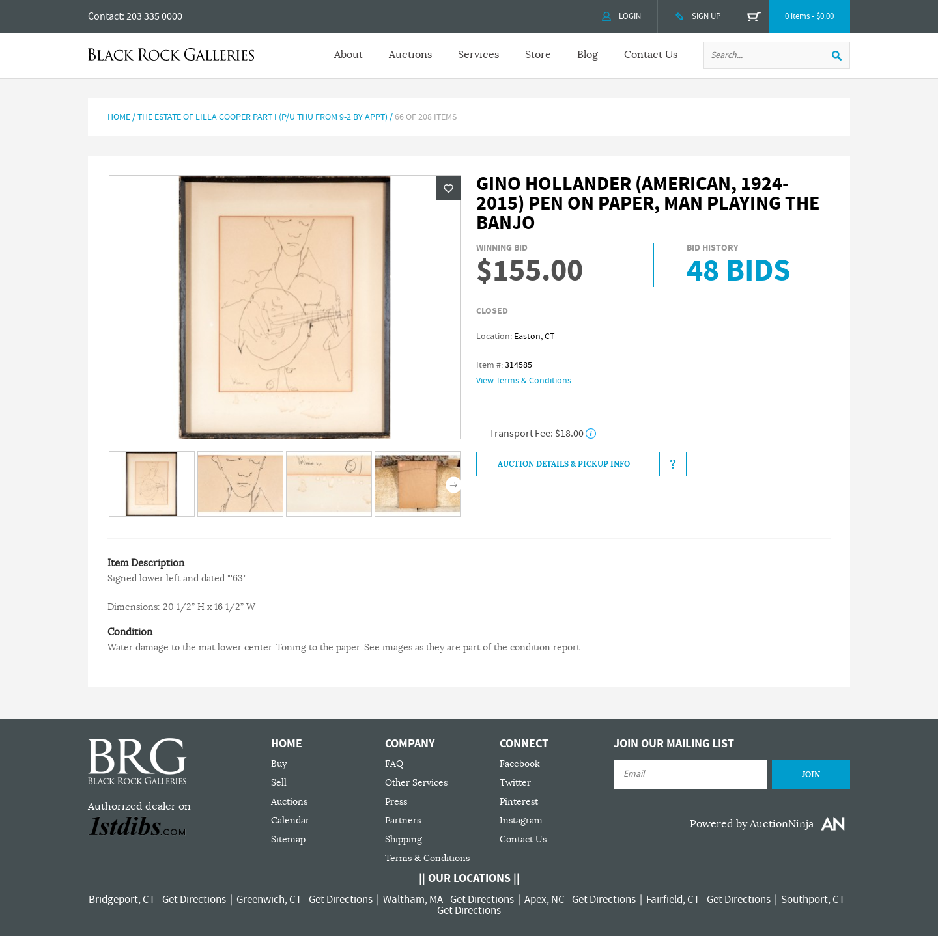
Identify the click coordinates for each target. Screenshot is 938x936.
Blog (587, 54)
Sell (279, 782)
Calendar (290, 820)
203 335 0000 (154, 16)
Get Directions (194, 899)
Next (454, 485)
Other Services (416, 782)
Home (118, 117)
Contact (105, 16)
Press (396, 801)
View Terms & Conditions (523, 381)
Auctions (410, 54)
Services (478, 54)
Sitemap (288, 839)
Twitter (515, 782)
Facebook (520, 763)
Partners (403, 820)
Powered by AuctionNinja (752, 824)
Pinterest (519, 801)
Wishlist (448, 188)
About (348, 54)
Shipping (403, 839)
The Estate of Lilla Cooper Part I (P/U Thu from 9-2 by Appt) (262, 117)
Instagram (521, 820)
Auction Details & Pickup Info (564, 464)
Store (538, 54)
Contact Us (650, 54)
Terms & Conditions (427, 858)
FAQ (394, 763)
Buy (279, 763)
